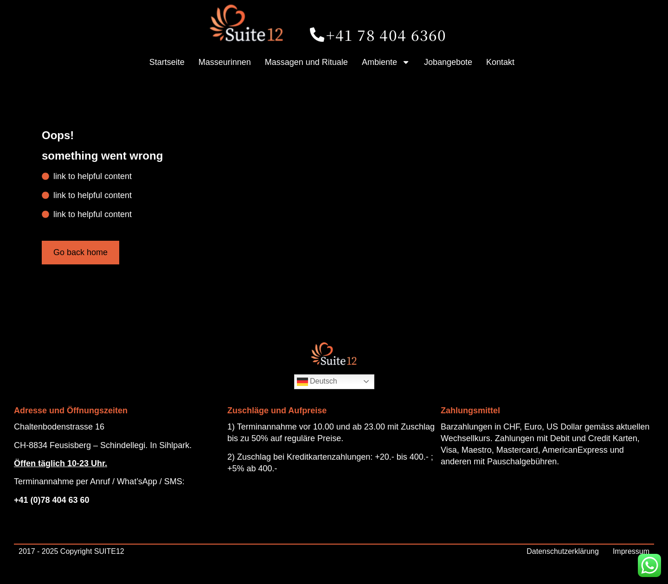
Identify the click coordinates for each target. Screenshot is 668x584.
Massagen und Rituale (306, 62)
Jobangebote (448, 62)
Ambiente (386, 62)
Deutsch (317, 381)
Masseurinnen (225, 62)
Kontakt (500, 62)
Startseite (167, 62)
